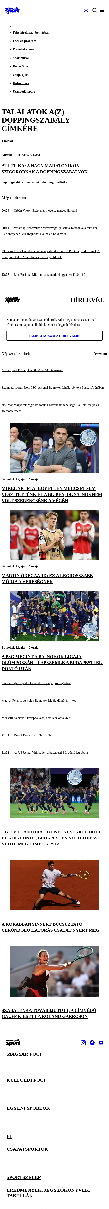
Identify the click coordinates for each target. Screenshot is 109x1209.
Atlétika (7, 155)
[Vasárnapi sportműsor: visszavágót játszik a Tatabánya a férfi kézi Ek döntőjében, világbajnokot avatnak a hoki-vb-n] (54, 231)
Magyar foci (24, 1054)
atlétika (62, 182)
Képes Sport (21, 66)
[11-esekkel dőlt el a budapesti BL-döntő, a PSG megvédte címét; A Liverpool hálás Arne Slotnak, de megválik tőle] (54, 254)
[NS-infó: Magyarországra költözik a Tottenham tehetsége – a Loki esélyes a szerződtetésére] (54, 408)
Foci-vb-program (24, 41)
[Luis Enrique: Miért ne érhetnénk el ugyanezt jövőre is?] (54, 275)
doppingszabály (12, 182)
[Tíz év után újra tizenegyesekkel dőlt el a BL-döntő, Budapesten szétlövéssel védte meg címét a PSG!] (54, 817)
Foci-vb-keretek (23, 49)
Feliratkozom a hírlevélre (54, 335)
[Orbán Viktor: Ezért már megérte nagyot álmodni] (54, 210)
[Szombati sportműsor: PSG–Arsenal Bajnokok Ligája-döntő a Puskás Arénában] (54, 387)
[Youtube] (101, 1042)
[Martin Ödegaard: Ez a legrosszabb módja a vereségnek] (54, 559)
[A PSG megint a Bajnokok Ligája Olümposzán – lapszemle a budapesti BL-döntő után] (54, 640)
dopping (48, 182)
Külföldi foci (26, 1080)
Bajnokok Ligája (13, 479)
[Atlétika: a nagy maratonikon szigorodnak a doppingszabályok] (54, 169)
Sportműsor (21, 58)
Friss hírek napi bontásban (31, 32)
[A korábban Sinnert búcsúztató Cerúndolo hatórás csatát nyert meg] (54, 909)
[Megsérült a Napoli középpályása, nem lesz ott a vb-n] (54, 718)
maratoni (32, 182)
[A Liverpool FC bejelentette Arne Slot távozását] (54, 370)
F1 (9, 1135)
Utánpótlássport (24, 91)
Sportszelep (24, 1176)
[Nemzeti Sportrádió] (86, 10)
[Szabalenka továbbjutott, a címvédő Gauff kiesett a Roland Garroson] (54, 995)
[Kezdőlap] (12, 10)
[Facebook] (92, 1042)
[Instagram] (83, 1042)
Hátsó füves (21, 83)
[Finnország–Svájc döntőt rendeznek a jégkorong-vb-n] (54, 683)
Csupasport (21, 74)
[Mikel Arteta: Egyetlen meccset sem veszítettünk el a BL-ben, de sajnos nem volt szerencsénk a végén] (54, 472)
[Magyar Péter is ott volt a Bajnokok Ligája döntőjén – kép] (54, 700)
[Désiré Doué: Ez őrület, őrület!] (54, 735)
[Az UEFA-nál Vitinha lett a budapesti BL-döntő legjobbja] (54, 752)
